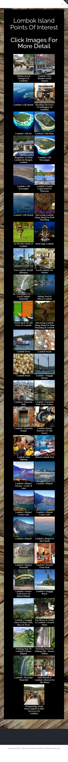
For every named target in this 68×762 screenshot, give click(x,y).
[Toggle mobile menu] (62, 4)
